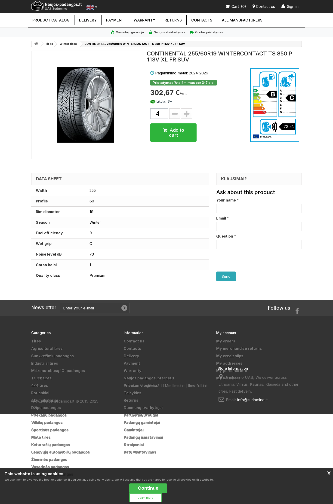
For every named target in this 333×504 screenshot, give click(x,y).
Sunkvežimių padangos (52, 356)
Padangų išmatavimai (143, 437)
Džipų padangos (46, 407)
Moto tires (40, 437)
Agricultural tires (47, 348)
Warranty (144, 20)
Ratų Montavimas (140, 452)
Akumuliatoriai (44, 400)
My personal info (231, 370)
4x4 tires (39, 385)
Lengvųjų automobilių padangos (60, 452)
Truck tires (41, 378)
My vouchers (228, 378)
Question (226, 236)
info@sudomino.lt (252, 429)
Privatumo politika (140, 385)
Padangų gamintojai (142, 422)
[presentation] (251, 260)
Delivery (88, 20)
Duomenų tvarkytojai (143, 407)
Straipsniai (134, 444)
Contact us (134, 341)
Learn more (145, 497)
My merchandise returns (239, 348)
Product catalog (51, 20)
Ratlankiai (40, 393)
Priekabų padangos (49, 415)
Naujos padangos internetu (149, 378)
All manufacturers (242, 20)
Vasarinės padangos (50, 466)
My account (226, 332)
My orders (225, 341)
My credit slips (229, 356)
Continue (148, 488)
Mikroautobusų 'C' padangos (58, 370)
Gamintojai (133, 430)
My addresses (229, 363)
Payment (115, 20)
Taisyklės (132, 393)
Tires (49, 44)
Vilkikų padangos (46, 422)
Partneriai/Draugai (141, 415)
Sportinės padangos (49, 430)
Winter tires (68, 44)
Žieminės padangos (49, 459)
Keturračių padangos (50, 444)
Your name (227, 200)
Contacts (201, 20)
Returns (173, 20)
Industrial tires (44, 363)
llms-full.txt (197, 461)
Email (222, 218)
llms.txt (178, 461)
